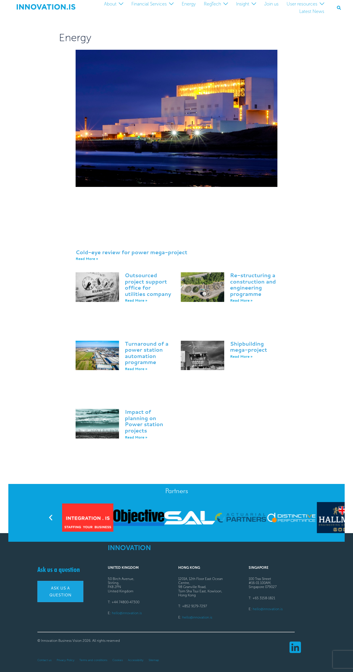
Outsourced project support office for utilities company (148, 284)
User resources (302, 4)
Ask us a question (58, 569)
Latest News (311, 11)
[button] (339, 7)
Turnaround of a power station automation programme (146, 353)
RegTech (212, 4)
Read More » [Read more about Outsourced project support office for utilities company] (136, 300)
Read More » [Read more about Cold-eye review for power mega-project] (87, 258)
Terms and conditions (93, 660)
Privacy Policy (65, 660)
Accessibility (135, 660)
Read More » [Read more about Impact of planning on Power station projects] (136, 437)
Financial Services (149, 4)
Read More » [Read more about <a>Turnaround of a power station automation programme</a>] (136, 368)
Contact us (44, 660)
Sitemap (154, 660)
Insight (242, 4)
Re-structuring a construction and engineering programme (253, 284)
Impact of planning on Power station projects (144, 421)
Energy (189, 4)
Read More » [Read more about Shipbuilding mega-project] (241, 356)
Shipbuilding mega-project (248, 347)
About (110, 4)
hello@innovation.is (127, 613)
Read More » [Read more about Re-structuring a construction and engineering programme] (241, 300)
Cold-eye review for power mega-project (131, 252)
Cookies (117, 660)
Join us (271, 4)
